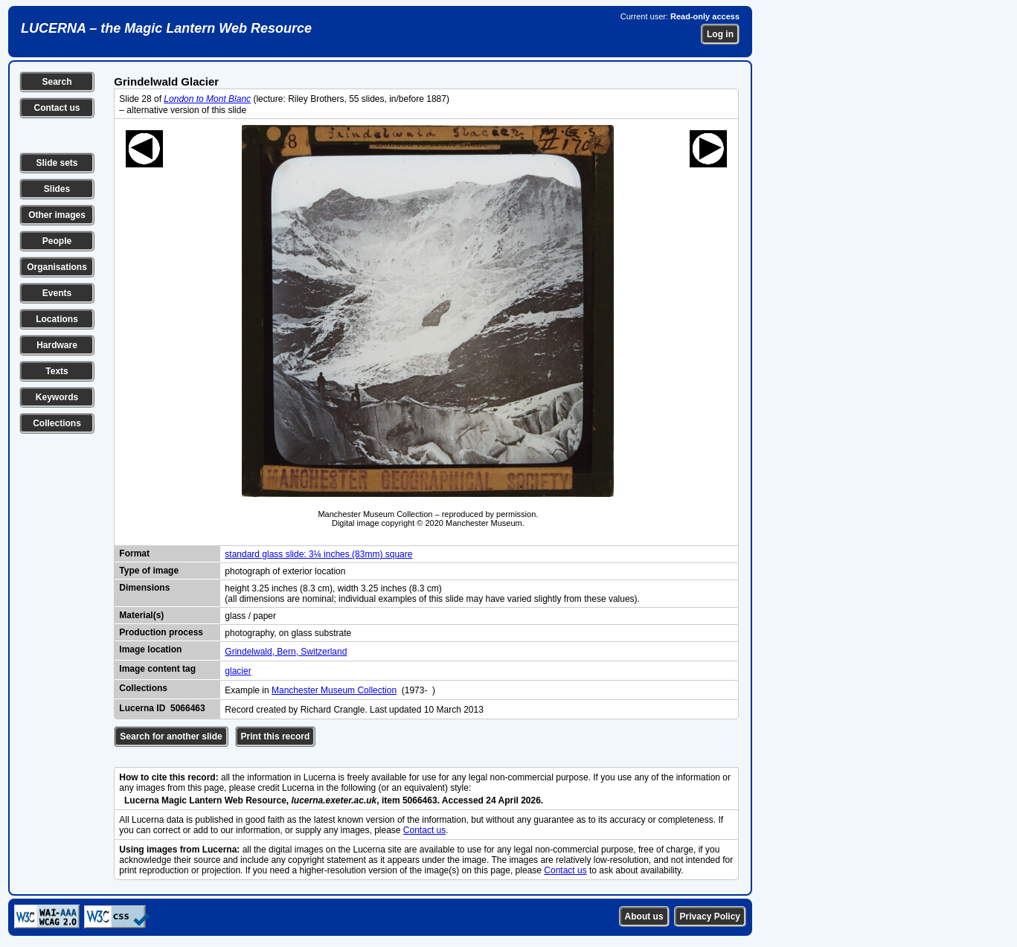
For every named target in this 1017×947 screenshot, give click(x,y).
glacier (238, 671)
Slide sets (56, 163)
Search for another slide (171, 736)
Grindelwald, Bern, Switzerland (286, 651)
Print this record (275, 736)
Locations (57, 319)
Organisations (57, 267)
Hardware (56, 345)
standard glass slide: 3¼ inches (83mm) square (318, 554)
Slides (57, 189)
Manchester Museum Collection (334, 690)
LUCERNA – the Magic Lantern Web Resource (166, 28)
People (56, 241)
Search (56, 82)
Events (56, 293)
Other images (57, 215)
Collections (57, 423)
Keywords (57, 397)
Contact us (56, 108)
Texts (56, 371)
